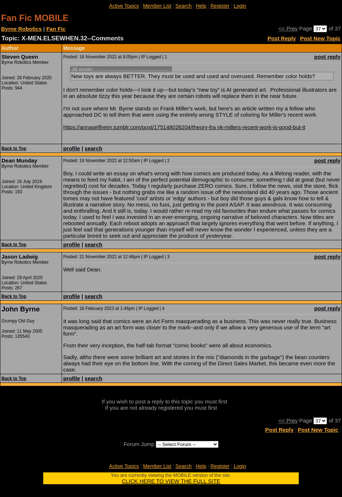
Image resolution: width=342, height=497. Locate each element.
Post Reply (282, 38)
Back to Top (13, 148)
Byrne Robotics (21, 29)
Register (219, 6)
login (234, 401)
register (227, 408)
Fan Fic (56, 29)
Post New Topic (320, 38)
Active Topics (124, 6)
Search (183, 6)
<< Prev (288, 28)
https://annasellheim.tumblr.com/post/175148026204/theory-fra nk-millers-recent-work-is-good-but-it (184, 127)
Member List (157, 6)
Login (239, 6)
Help (201, 6)
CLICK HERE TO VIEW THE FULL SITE (171, 481)
